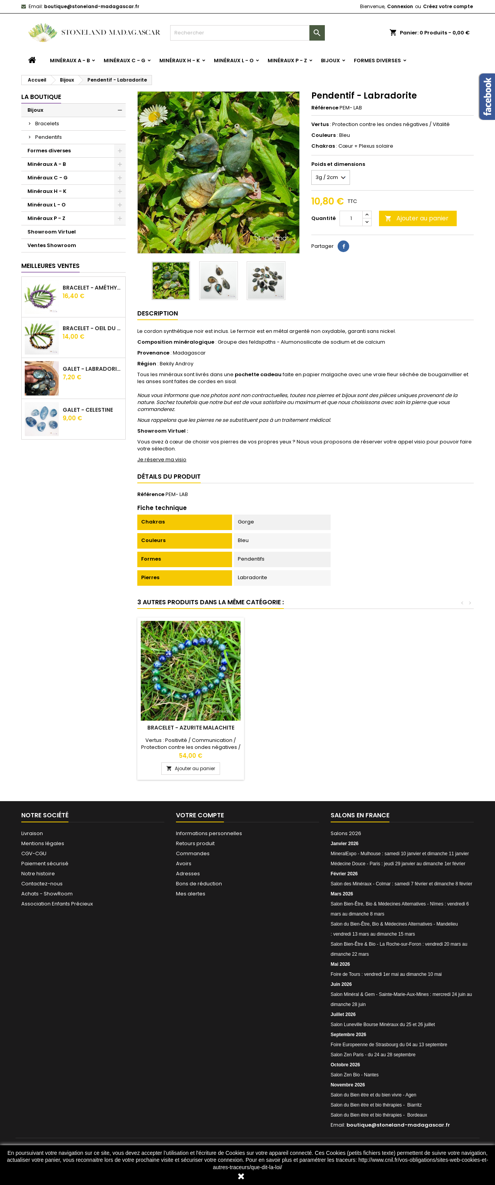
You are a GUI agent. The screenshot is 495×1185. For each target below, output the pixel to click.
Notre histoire (38, 873)
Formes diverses (377, 60)
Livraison (32, 833)
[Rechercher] (247, 33)
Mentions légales (42, 843)
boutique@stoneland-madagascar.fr (91, 6)
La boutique (41, 96)
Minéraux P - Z (287, 60)
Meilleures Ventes (50, 265)
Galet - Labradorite (92, 369)
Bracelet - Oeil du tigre (92, 328)
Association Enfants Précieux (57, 903)
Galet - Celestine (88, 410)
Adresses (188, 873)
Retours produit (195, 843)
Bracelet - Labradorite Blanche (305, 727)
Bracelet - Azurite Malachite (419, 727)
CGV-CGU (33, 853)
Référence (324, 107)
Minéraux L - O (234, 60)
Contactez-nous (42, 883)
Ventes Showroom (51, 245)
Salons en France (360, 815)
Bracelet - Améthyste (92, 288)
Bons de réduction (199, 883)
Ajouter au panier (417, 218)
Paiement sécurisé (44, 863)
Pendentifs (48, 137)
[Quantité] (351, 218)
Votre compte (200, 815)
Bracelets (47, 123)
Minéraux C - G (124, 60)
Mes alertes (190, 893)
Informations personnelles (209, 833)
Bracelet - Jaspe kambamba (191, 727)
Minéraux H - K (179, 60)
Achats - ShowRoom (47, 893)
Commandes (193, 853)
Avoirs (183, 863)
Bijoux (330, 60)
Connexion (400, 6)
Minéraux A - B (70, 60)
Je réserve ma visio (161, 459)
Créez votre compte (448, 6)
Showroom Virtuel (51, 231)
